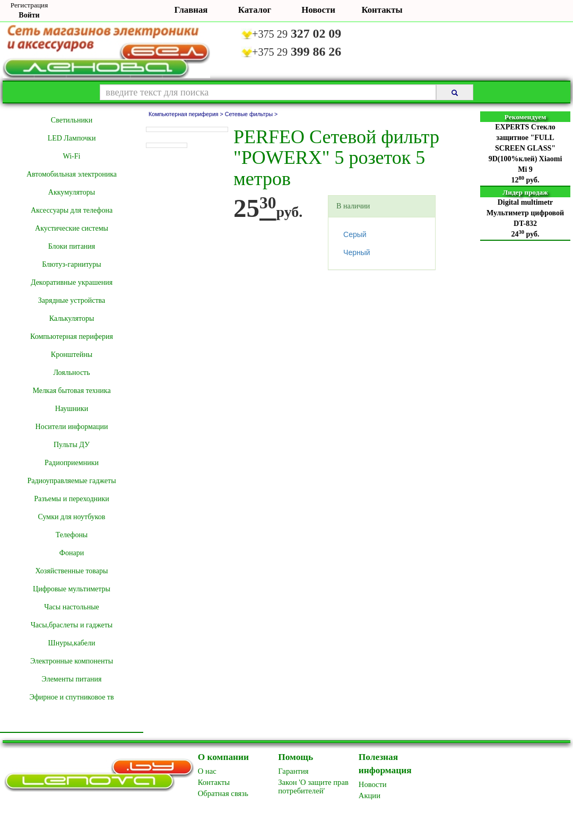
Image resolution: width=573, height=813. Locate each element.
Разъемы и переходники (71, 499)
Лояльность (71, 373)
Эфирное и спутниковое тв (71, 697)
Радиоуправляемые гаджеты (71, 481)
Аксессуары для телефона (71, 210)
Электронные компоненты (71, 661)
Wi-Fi (72, 156)
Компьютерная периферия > (187, 114)
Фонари (71, 553)
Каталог (254, 10)
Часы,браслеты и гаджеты (72, 625)
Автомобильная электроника (72, 174)
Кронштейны (71, 355)
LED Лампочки (72, 138)
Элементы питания (72, 679)
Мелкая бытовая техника (71, 391)
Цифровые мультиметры (71, 589)
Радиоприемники (72, 463)
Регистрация (29, 5)
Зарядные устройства (71, 300)
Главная (191, 10)
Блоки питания (72, 246)
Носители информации (72, 427)
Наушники (72, 409)
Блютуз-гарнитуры (71, 264)
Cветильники (71, 120)
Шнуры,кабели (72, 643)
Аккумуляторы (71, 192)
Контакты (381, 10)
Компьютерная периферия (71, 336)
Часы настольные (71, 607)
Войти (29, 15)
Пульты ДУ (72, 445)
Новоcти (373, 784)
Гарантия (293, 771)
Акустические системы (71, 228)
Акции (369, 795)
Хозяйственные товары (72, 571)
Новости (318, 10)
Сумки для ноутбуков (72, 517)
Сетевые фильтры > (251, 114)
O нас (207, 771)
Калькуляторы (71, 318)
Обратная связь (223, 793)
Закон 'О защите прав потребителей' (313, 786)
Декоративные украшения (71, 282)
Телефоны (72, 535)
